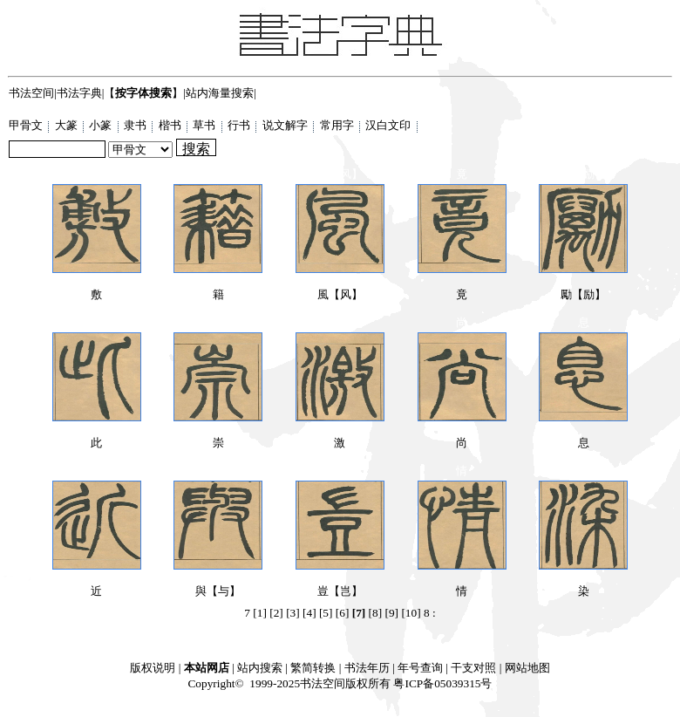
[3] (293, 612)
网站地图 (527, 667)
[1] (260, 612)
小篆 (101, 125)
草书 (205, 125)
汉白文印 (389, 125)
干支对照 (473, 667)
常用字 (338, 125)
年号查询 (420, 667)
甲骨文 (27, 125)
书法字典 (79, 92)
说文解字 (286, 125)
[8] (376, 612)
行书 (240, 125)
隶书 (136, 125)
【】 (143, 92)
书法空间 (31, 92)
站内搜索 (259, 667)
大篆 (67, 125)
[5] (326, 612)
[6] (343, 612)
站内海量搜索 (220, 92)
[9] (391, 612)
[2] (276, 612)
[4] (309, 612)
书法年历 (367, 667)
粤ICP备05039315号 (442, 683)
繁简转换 (313, 667)
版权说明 (152, 667)
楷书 (171, 125)
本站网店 (206, 667)
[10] (410, 612)
